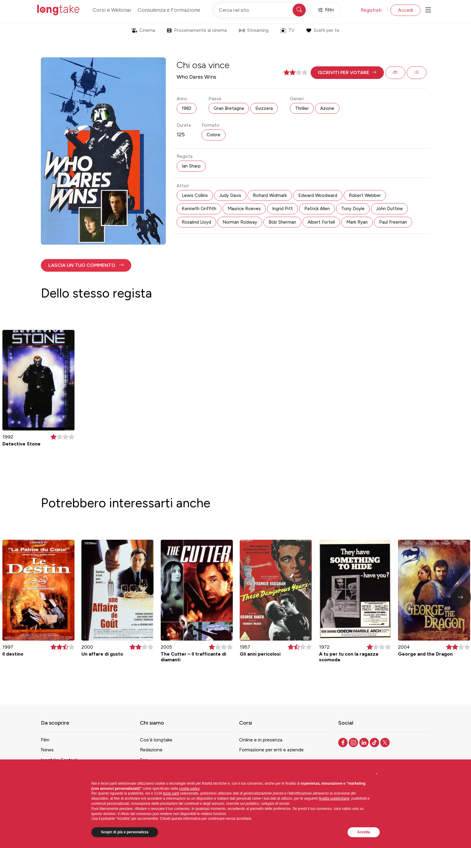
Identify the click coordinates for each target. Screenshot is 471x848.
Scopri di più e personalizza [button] (124, 832)
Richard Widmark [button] (270, 195)
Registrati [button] (371, 10)
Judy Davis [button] (230, 195)
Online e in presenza (260, 740)
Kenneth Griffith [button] (199, 208)
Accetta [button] (363, 832)
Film (45, 740)
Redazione (151, 750)
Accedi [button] (405, 10)
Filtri (326, 10)
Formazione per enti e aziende (271, 750)
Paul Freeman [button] (393, 222)
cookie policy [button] (189, 788)
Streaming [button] (254, 30)
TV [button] (287, 30)
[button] (347, 72)
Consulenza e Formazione (169, 10)
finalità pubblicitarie (334, 798)
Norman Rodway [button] (240, 222)
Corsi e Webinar (112, 10)
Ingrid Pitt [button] (282, 208)
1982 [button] (186, 108)
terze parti (171, 793)
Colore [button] (213, 134)
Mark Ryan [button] (357, 222)
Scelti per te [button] (322, 30)
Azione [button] (327, 108)
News (47, 750)
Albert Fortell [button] (321, 222)
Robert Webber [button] (365, 195)
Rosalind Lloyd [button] (196, 222)
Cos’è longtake (156, 740)
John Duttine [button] (389, 208)
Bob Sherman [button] (282, 222)
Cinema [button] (143, 30)
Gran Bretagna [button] (229, 108)
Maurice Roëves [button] (244, 208)
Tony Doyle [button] (353, 208)
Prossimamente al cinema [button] (197, 30)
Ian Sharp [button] (191, 166)
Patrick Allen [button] (317, 208)
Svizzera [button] (264, 108)
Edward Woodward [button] (317, 195)
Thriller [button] (302, 108)
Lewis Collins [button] (195, 195)
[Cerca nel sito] (260, 10)
